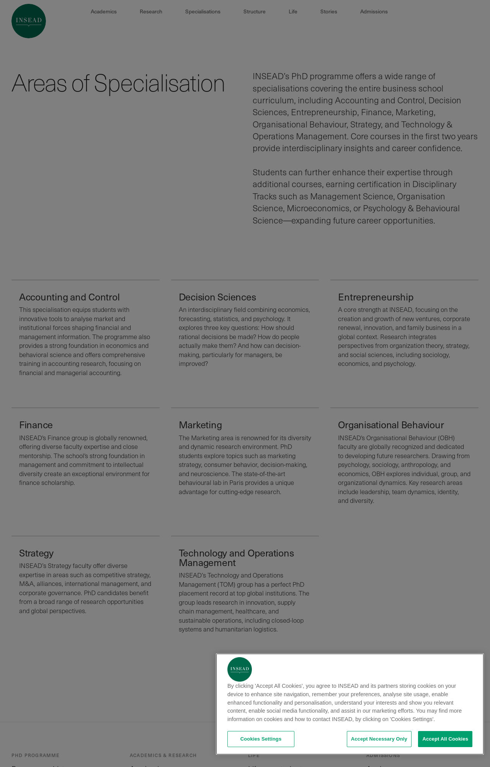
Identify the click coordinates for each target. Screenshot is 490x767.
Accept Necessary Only (379, 739)
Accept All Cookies (445, 739)
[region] (350, 704)
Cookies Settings (261, 739)
